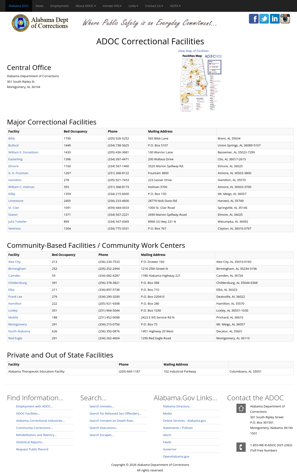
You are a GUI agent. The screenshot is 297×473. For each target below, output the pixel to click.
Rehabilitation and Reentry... (36, 435)
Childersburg (17, 283)
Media (167, 413)
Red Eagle (15, 338)
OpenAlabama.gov (176, 456)
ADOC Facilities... (28, 413)
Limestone (15, 201)
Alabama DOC (20, 5)
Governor (170, 449)
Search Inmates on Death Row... (112, 420)
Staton (13, 214)
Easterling (15, 159)
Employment (59, 6)
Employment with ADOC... (34, 406)
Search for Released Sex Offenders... (116, 413)
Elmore (13, 166)
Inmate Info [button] (112, 6)
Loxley (12, 310)
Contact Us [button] (154, 6)
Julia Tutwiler (17, 221)
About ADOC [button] (86, 6)
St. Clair (13, 208)
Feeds (167, 442)
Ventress (14, 228)
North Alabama (19, 331)
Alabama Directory (176, 406)
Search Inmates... (102, 406)
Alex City (14, 262)
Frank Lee (15, 296)
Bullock (13, 145)
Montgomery (17, 324)
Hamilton (14, 180)
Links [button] (133, 6)
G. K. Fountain (18, 173)
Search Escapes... (102, 435)
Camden (14, 275)
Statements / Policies (178, 428)
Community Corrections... (34, 428)
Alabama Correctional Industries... (40, 420)
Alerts (167, 435)
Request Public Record (32, 449)
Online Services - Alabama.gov (184, 420)
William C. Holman (21, 187)
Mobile (13, 317)
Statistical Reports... (30, 442)
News (39, 6)
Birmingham (17, 269)
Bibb (11, 138)
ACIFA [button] (175, 6)
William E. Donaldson (23, 152)
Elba (11, 290)
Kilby (11, 194)
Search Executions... (104, 428)
